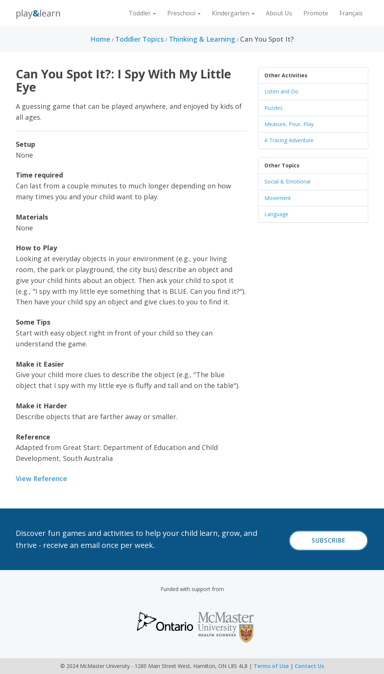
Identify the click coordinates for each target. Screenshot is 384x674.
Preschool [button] (184, 13)
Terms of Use (271, 665)
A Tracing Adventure (289, 140)
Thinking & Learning (202, 39)
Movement (277, 198)
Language (276, 214)
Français (351, 13)
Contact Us (309, 665)
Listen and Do (281, 91)
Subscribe (328, 540)
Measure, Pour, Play (289, 124)
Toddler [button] (142, 13)
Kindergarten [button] (233, 13)
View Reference (41, 478)
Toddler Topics (139, 39)
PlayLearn (38, 13)
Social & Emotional (287, 181)
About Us (279, 13)
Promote (315, 13)
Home (100, 39)
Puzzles (273, 107)
